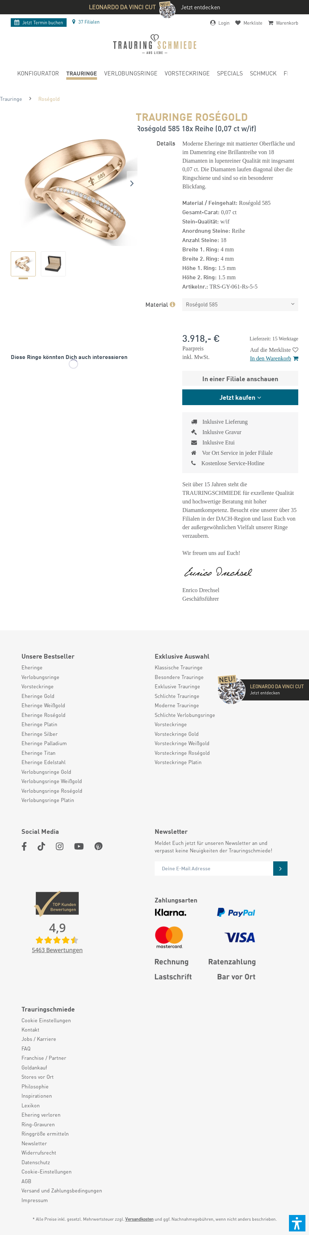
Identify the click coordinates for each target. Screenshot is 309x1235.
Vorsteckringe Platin (178, 762)
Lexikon (30, 1105)
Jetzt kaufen (237, 397)
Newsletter (34, 1143)
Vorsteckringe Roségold (182, 752)
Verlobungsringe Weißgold (51, 781)
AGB (26, 1181)
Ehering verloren (41, 1114)
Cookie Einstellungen (46, 1020)
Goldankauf (34, 1067)
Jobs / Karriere (38, 1038)
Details (165, 142)
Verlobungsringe (40, 677)
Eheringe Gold (37, 696)
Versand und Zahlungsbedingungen (61, 1190)
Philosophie (35, 1086)
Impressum (34, 1200)
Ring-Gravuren (38, 1124)
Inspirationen (36, 1095)
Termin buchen (38, 22)
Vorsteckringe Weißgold (182, 743)
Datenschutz (35, 1162)
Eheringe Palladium (44, 743)
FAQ (25, 1048)
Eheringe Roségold (43, 715)
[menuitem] (38, 74)
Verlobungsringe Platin (47, 800)
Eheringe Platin (39, 724)
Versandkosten (139, 1219)
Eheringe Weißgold (43, 705)
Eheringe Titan (38, 752)
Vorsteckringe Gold (177, 733)
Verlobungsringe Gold (46, 771)
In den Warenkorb (274, 358)
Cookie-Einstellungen (46, 1171)
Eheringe (32, 667)
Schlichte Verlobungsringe (185, 715)
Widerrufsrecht (38, 1152)
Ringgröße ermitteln (45, 1133)
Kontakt (30, 1029)
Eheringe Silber (39, 733)
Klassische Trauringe (179, 667)
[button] (297, 1223)
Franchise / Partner (43, 1057)
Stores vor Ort (37, 1076)
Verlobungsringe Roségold (51, 790)
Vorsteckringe (37, 686)
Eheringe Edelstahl (43, 762)
